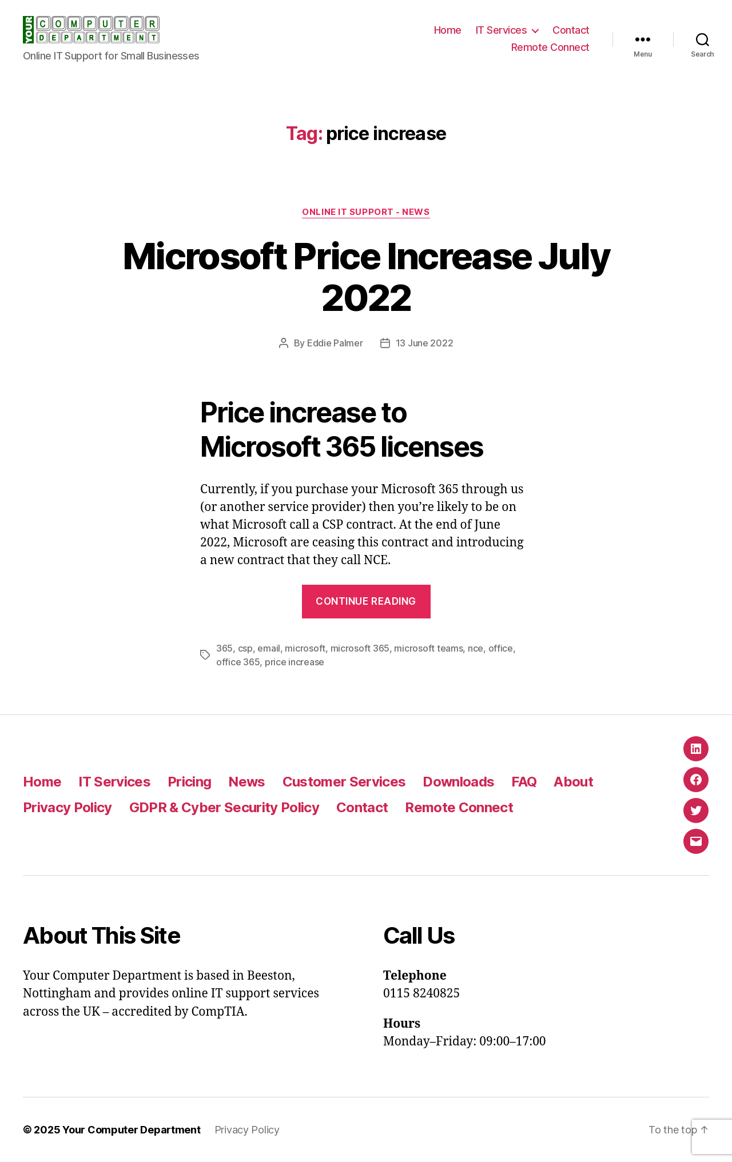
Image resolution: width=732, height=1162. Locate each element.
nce (475, 648)
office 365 (238, 662)
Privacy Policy (67, 807)
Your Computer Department (131, 1130)
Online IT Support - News (365, 212)
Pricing (189, 781)
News (246, 781)
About (573, 781)
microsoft (305, 648)
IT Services (501, 30)
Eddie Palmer (335, 343)
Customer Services (344, 781)
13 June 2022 (424, 343)
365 (224, 648)
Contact (571, 30)
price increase (294, 662)
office (500, 648)
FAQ (523, 781)
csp (245, 648)
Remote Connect (550, 47)
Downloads (458, 781)
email (268, 648)
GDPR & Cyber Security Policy (224, 807)
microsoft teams (428, 648)
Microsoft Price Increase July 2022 (366, 277)
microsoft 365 (360, 648)
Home (448, 30)
